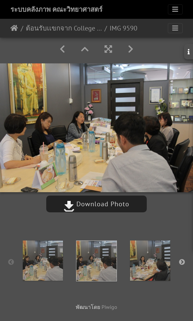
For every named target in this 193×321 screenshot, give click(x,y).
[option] (43, 260)
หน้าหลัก (14, 28)
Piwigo (109, 307)
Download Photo (96, 204)
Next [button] (182, 262)
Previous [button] (11, 262)
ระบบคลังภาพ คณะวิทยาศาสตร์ (56, 9)
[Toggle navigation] (175, 9)
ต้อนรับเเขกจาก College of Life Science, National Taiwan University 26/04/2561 (64, 28)
